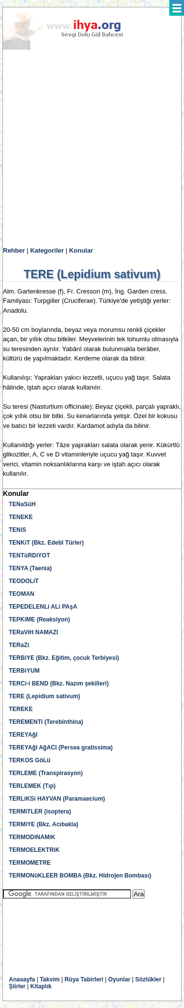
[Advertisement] (92, 148)
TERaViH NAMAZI (33, 632)
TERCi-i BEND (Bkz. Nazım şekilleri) (58, 683)
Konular (81, 250)
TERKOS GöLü (30, 760)
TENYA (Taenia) (30, 568)
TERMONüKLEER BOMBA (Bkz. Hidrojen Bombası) (80, 875)
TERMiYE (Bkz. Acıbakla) (44, 824)
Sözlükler (148, 979)
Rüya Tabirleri (83, 979)
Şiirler (17, 986)
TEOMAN (21, 593)
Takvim (49, 979)
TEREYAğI (23, 734)
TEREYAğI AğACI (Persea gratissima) (61, 747)
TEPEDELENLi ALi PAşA (43, 606)
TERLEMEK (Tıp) (32, 785)
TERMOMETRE (30, 862)
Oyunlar (119, 979)
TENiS (17, 529)
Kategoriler (47, 250)
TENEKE (21, 517)
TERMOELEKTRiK (34, 849)
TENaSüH (22, 504)
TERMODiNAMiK (32, 837)
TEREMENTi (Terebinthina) (46, 721)
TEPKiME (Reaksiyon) (39, 619)
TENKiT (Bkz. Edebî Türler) (46, 542)
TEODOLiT (24, 581)
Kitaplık (41, 986)
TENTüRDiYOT (29, 555)
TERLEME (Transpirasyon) (46, 773)
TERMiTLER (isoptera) (40, 811)
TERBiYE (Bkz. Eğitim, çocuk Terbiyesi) (64, 657)
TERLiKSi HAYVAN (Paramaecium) (57, 798)
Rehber (14, 250)
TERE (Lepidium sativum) (44, 696)
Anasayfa (22, 979)
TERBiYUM (24, 670)
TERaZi (19, 645)
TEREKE (21, 709)
